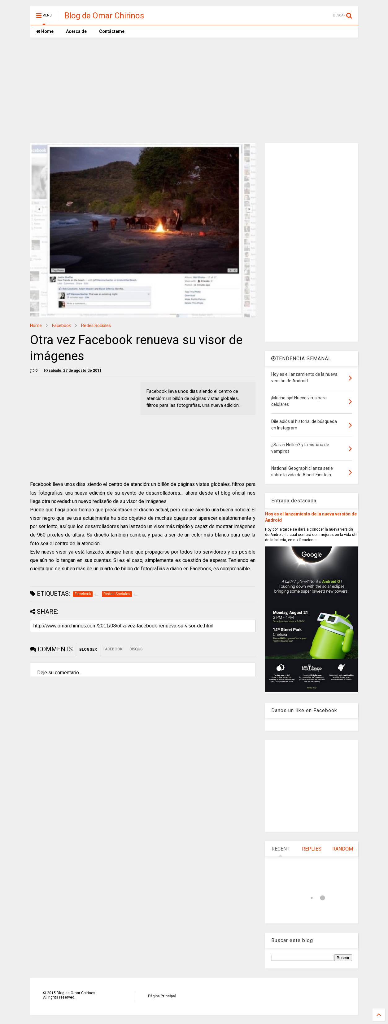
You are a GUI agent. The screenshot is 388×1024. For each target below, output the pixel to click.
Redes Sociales (96, 325)
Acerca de (76, 31)
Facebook (61, 325)
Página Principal (162, 996)
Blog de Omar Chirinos (104, 15)
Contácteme (111, 31)
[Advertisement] (194, 90)
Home (45, 31)
